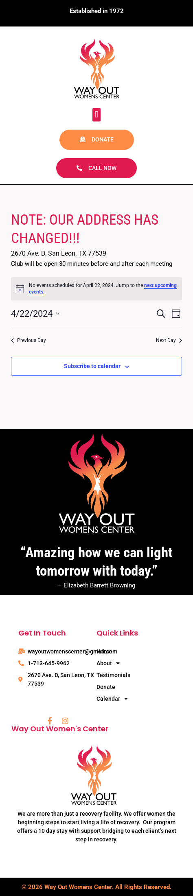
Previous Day (28, 340)
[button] (96, 114)
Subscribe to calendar (92, 366)
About (108, 663)
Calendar (112, 699)
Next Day (169, 340)
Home (104, 651)
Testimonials (113, 675)
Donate (105, 687)
